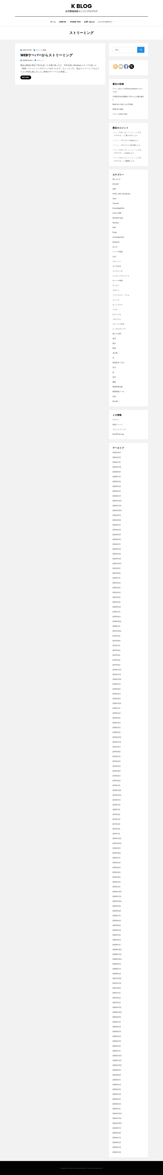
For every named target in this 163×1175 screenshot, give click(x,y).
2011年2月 (116, 829)
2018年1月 (116, 626)
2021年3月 (117, 597)
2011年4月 (116, 819)
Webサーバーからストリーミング (46, 55)
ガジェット (117, 261)
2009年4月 (117, 930)
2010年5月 (117, 867)
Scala (115, 232)
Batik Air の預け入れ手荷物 (123, 104)
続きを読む (25, 77)
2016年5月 (117, 699)
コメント (40, 60)
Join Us (62, 22)
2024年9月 (117, 515)
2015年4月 (117, 723)
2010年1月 (116, 887)
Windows (116, 242)
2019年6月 (117, 617)
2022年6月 (117, 549)
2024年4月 (117, 539)
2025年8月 (117, 472)
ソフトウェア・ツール (121, 295)
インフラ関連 (118, 252)
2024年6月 (117, 530)
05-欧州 (116, 184)
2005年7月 (117, 1080)
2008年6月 (117, 974)
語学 (114, 377)
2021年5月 (117, 588)
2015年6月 (117, 713)
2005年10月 (117, 1065)
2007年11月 (117, 983)
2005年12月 (117, 1056)
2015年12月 (117, 703)
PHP (114, 227)
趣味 (114, 382)
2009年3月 (117, 935)
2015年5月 (117, 718)
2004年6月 (117, 1143)
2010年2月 (117, 882)
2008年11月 (117, 954)
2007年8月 (117, 988)
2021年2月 (117, 602)
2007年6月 (117, 998)
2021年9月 (117, 568)
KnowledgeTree (118, 208)
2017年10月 (117, 631)
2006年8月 (117, 1017)
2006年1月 (117, 1051)
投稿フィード (118, 424)
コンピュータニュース (121, 276)
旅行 (114, 343)
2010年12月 (117, 839)
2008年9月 (117, 964)
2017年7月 (116, 645)
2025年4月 (117, 491)
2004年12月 (117, 1113)
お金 (114, 256)
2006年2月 (117, 1046)
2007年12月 (117, 978)
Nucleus (116, 223)
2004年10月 (117, 1123)
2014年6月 (117, 761)
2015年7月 (117, 708)
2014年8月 (117, 752)
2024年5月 (117, 535)
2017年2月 (117, 665)
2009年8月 (117, 911)
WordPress (99, 1168)
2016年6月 (117, 694)
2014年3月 (117, 776)
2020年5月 (117, 607)
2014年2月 (117, 781)
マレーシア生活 (118, 324)
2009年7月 (117, 916)
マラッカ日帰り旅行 (120, 114)
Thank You (75, 22)
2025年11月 (117, 467)
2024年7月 (117, 525)
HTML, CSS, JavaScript (121, 194)
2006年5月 (117, 1031)
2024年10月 (117, 510)
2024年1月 (117, 544)
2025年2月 (117, 496)
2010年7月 (117, 858)
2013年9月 (117, 800)
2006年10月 (117, 1012)
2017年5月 (117, 655)
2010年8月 (117, 853)
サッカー (116, 285)
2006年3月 (117, 1041)
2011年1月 (116, 834)
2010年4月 (117, 872)
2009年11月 (117, 896)
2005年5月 (117, 1089)
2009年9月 (117, 906)
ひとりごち (117, 314)
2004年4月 (117, 1152)
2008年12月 (117, 949)
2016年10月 (117, 679)
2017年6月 (117, 650)
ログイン (116, 420)
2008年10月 (117, 959)
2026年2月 (117, 457)
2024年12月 (117, 501)
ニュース (116, 300)
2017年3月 (117, 660)
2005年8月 (117, 1075)
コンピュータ (118, 271)
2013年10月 (117, 795)
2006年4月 (117, 1036)
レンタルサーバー (119, 329)
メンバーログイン (106, 22)
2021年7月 (117, 578)
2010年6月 (117, 863)
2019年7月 (117, 612)
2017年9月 (117, 636)
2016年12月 (117, 670)
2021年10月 (117, 563)
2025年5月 (117, 486)
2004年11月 (117, 1118)
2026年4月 (117, 453)
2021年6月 (117, 583)
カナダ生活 (117, 266)
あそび (115, 247)
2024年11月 (117, 506)
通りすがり (129, 135)
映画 (114, 348)
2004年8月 (117, 1133)
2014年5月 (117, 766)
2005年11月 (117, 1060)
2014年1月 (116, 785)
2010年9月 (117, 848)
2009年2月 (117, 940)
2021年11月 (117, 559)
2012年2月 (117, 805)
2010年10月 (117, 843)
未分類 (115, 353)
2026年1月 (117, 462)
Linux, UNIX (117, 213)
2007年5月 (117, 1003)
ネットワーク (118, 305)
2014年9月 (117, 747)
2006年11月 (117, 1007)
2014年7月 (117, 757)
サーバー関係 (41, 50)
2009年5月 (117, 925)
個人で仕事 (117, 334)
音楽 (114, 396)
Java (114, 198)
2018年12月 (117, 621)
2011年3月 (116, 824)
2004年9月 (117, 1128)
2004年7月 (117, 1138)
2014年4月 (117, 771)
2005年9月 (117, 1070)
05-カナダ (116, 179)
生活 (114, 367)
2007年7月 (117, 993)
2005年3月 (117, 1099)
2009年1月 (117, 945)
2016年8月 (117, 689)
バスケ (115, 309)
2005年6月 (117, 1085)
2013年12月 (117, 790)
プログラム (117, 319)
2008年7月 (117, 969)
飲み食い (116, 401)
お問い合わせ (89, 22)
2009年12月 (117, 892)
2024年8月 (117, 520)
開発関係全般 (118, 387)
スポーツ (116, 290)
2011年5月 (116, 814)
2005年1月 (117, 1109)
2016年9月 (117, 684)
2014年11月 (117, 742)
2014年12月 (117, 737)
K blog (81, 6)
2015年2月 (117, 732)
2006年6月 (117, 1027)
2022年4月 (117, 554)
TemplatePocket (81, 1168)
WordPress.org (118, 434)
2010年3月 (117, 877)
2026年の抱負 (118, 109)
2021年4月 (117, 592)
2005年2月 (117, 1104)
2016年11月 (117, 674)
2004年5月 (117, 1147)
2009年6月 (117, 921)
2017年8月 (117, 641)
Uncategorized (118, 237)
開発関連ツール (118, 392)
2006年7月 (117, 1022)
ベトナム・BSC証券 (120, 140)
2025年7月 (117, 477)
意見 (114, 338)
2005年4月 (117, 1094)
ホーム (52, 22)
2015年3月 (117, 727)
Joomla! (116, 203)
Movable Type (118, 218)
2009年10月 (117, 901)
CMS (114, 189)
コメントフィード (119, 429)
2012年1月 (116, 810)
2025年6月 (117, 481)
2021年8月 (117, 573)
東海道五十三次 (118, 362)
